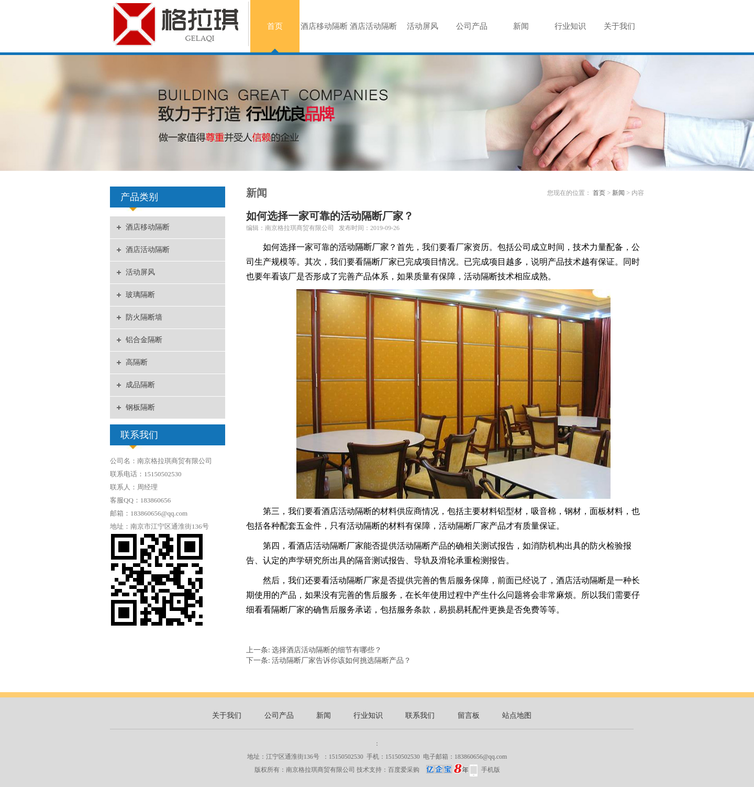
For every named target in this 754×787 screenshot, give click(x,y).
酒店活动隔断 (373, 26)
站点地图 (516, 715)
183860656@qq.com (480, 756)
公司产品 (471, 26)
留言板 (469, 715)
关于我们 (619, 26)
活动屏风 (422, 26)
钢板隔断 (140, 407)
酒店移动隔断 (324, 26)
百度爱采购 (428, 769)
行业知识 (570, 26)
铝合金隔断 (144, 340)
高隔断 (137, 362)
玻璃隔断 (140, 295)
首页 (275, 26)
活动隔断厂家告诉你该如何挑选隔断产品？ (341, 660)
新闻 (521, 26)
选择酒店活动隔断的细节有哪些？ (327, 650)
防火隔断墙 (144, 317)
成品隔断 (140, 385)
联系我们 (420, 715)
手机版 (490, 769)
